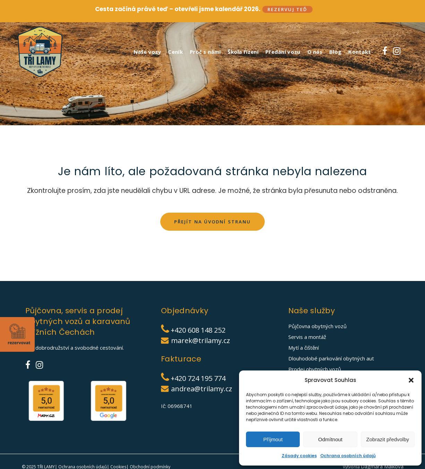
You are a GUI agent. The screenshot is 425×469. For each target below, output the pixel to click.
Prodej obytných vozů (314, 368)
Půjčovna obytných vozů (317, 325)
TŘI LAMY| (47, 466)
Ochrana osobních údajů (348, 456)
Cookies (117, 466)
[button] (411, 380)
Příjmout (273, 439)
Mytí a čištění (303, 346)
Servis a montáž (307, 335)
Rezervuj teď (287, 9)
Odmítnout (330, 439)
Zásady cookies (299, 456)
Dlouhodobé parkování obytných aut (331, 357)
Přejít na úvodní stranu (212, 220)
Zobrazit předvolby (387, 439)
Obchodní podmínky (149, 466)
